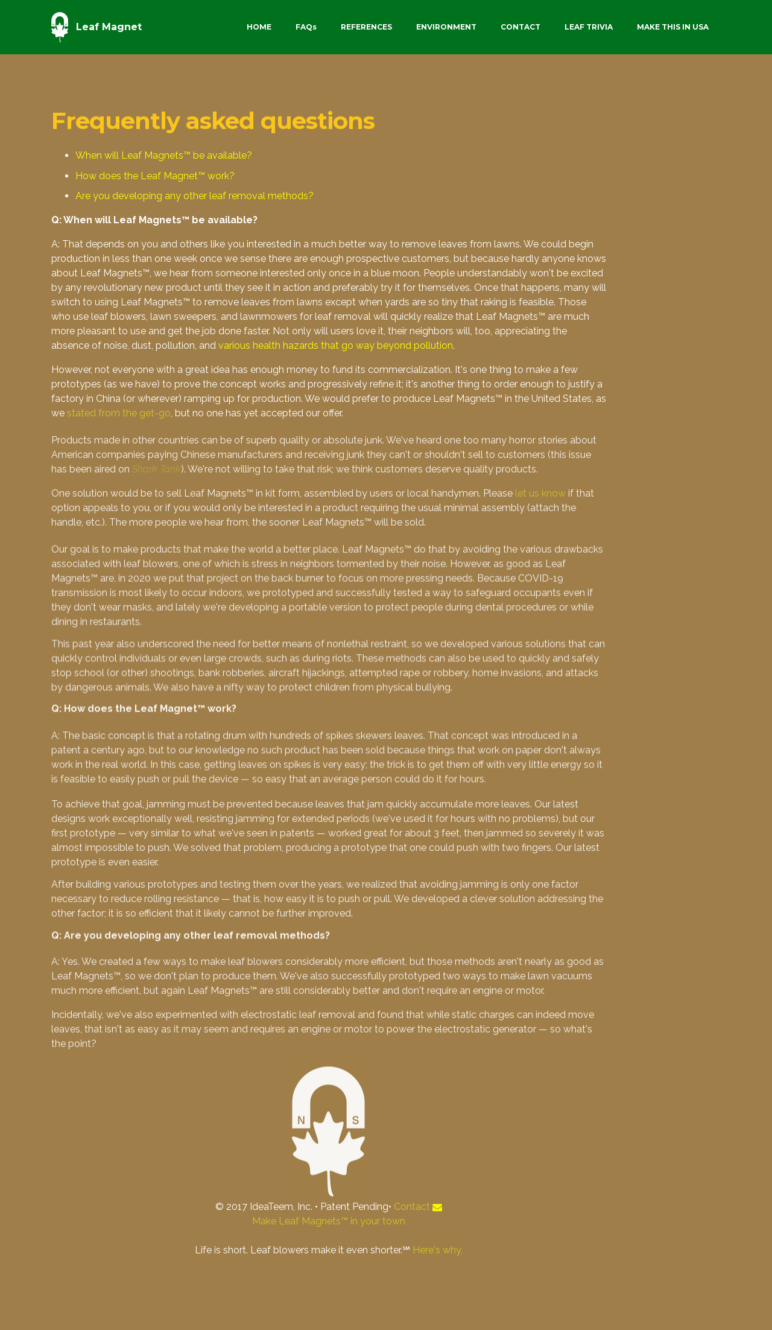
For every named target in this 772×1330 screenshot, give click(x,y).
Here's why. (438, 1250)
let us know (540, 527)
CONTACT (520, 26)
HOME (259, 26)
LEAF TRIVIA (589, 26)
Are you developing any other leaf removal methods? (194, 196)
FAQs (306, 26)
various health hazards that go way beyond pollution (335, 348)
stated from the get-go (119, 415)
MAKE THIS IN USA (673, 26)
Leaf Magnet (109, 27)
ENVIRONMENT (446, 26)
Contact (412, 1206)
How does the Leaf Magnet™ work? (155, 176)
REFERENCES (366, 26)
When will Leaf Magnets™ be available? (163, 156)
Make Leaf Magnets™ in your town (328, 1221)
